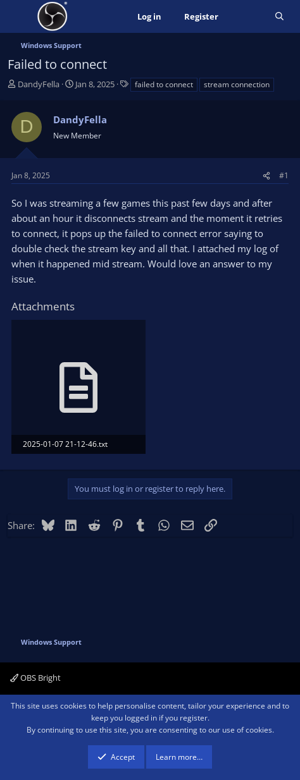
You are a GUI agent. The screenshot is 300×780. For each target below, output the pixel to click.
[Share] (266, 175)
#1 (284, 175)
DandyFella (38, 84)
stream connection (237, 84)
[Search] (279, 16)
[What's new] (246, 16)
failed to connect (164, 84)
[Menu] (19, 16)
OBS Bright (35, 677)
